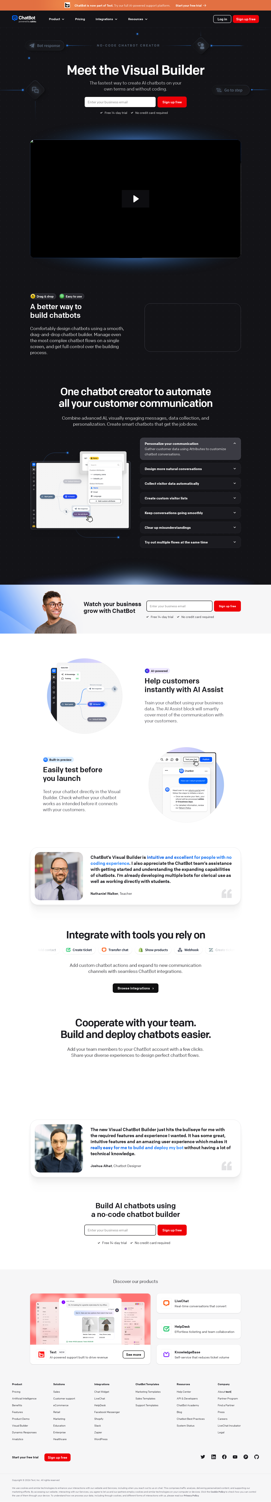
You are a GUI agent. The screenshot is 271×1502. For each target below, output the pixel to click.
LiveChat (99, 1398)
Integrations (107, 19)
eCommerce (61, 1405)
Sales (56, 1391)
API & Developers (187, 1398)
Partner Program (228, 1398)
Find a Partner (226, 1405)
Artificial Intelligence (24, 1398)
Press (221, 1412)
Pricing (80, 19)
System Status (185, 1425)
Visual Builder (20, 1425)
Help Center (184, 1391)
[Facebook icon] (224, 1457)
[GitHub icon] (256, 1457)
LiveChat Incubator (229, 1425)
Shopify (98, 1418)
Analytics (17, 1439)
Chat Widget (101, 1391)
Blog (179, 1412)
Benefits (17, 1405)
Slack (97, 1425)
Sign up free (246, 19)
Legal (221, 1432)
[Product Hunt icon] (246, 1457)
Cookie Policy (218, 1491)
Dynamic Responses (24, 1432)
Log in (222, 19)
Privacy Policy (191, 1495)
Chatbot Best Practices (191, 1418)
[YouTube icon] (235, 1457)
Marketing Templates (148, 1391)
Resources (138, 19)
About (224, 1391)
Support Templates (147, 1405)
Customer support (64, 1398)
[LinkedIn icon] (213, 1457)
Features (17, 1412)
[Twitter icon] (203, 1457)
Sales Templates (145, 1398)
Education (59, 1425)
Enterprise (59, 1432)
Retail (56, 1412)
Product (57, 19)
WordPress (100, 1439)
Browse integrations (134, 988)
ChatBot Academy (188, 1405)
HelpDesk (100, 1405)
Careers (222, 1418)
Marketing (59, 1418)
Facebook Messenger (107, 1412)
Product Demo (21, 1418)
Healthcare (60, 1439)
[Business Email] (120, 102)
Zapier (98, 1432)
